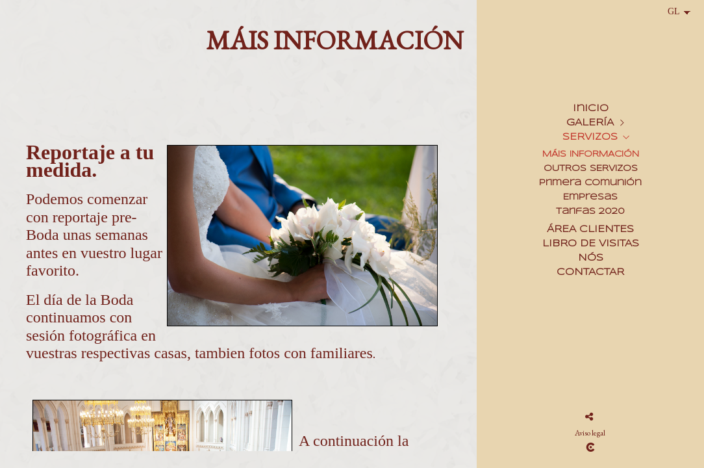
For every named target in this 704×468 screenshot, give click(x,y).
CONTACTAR (590, 272)
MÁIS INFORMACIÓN (590, 154)
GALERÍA (590, 122)
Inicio (591, 108)
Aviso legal (590, 433)
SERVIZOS (590, 137)
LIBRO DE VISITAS (590, 243)
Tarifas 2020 (590, 211)
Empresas (590, 197)
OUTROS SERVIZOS (591, 168)
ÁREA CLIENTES (590, 229)
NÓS (590, 258)
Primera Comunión (590, 183)
